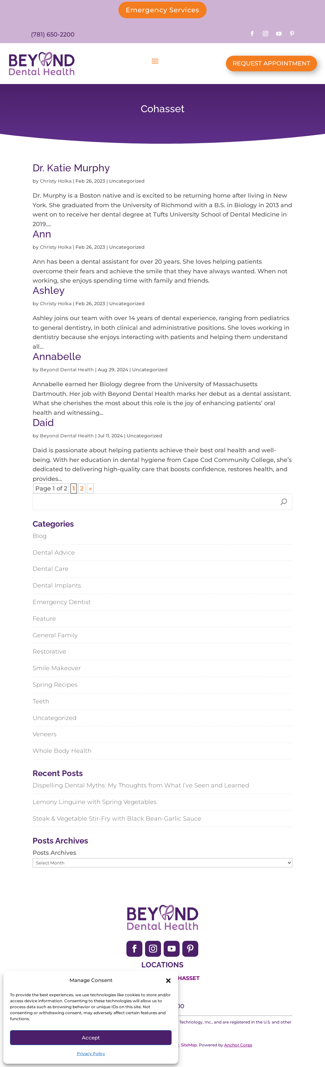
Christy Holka (56, 181)
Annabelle (57, 356)
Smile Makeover (57, 668)
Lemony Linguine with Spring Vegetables (95, 802)
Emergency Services (162, 10)
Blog (40, 536)
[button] (168, 980)
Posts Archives (54, 852)
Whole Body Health (62, 751)
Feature (44, 618)
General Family (55, 635)
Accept (91, 1037)
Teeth (41, 701)
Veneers (45, 734)
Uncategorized (55, 718)
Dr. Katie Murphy (71, 168)
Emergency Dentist (62, 602)
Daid (43, 422)
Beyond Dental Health (67, 370)
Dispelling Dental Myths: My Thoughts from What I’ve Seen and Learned (141, 785)
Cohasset (184, 978)
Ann (42, 234)
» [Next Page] (90, 488)
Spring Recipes (55, 684)
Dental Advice (54, 552)
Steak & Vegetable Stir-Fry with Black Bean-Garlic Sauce (117, 818)
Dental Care (51, 569)
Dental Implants (57, 585)
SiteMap (189, 1044)
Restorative (49, 651)
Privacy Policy (91, 1053)
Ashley (49, 290)
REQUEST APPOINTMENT (271, 63)
